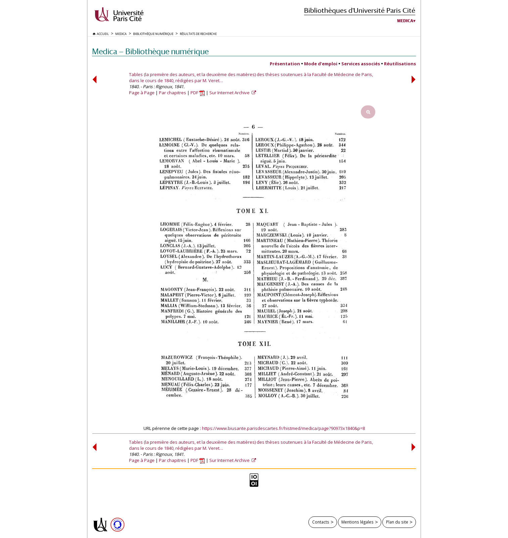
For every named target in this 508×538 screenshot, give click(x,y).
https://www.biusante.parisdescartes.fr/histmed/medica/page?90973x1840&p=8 (283, 428)
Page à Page (142, 93)
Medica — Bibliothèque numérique (150, 51)
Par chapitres (172, 93)
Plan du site (397, 522)
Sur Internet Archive (230, 93)
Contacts (320, 522)
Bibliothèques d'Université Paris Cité (359, 10)
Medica (405, 21)
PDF (197, 93)
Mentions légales (357, 522)
